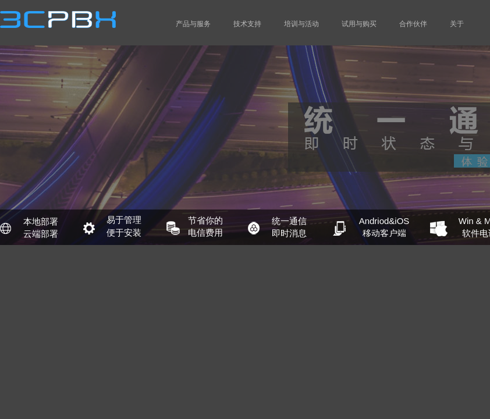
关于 (457, 24)
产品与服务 (193, 24)
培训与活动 (301, 24)
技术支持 (247, 24)
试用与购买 (359, 24)
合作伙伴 (413, 24)
